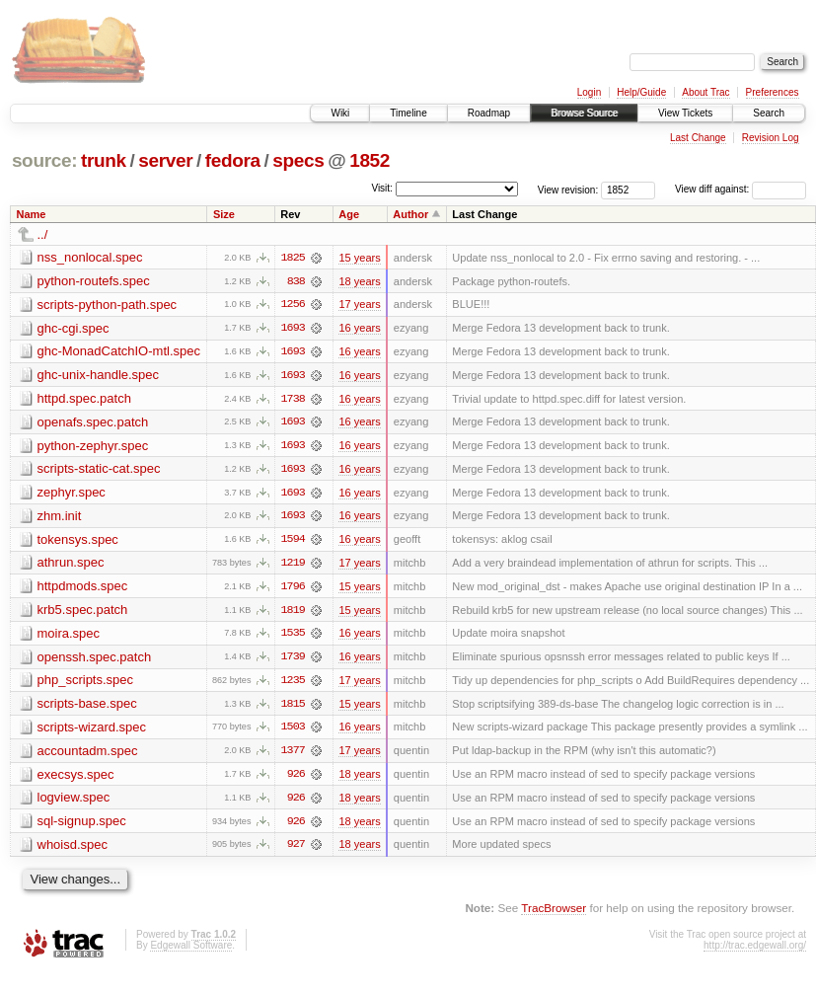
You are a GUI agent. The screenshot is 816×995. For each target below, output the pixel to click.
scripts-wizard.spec (92, 731)
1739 (293, 660)
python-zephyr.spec (93, 446)
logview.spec (74, 802)
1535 (293, 637)
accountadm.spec (87, 754)
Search (768, 113)
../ (42, 234)
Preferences (772, 92)
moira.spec (69, 636)
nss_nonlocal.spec (90, 257)
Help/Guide (641, 92)
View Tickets (685, 113)
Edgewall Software (191, 950)
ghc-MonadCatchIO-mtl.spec (118, 351)
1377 (293, 755)
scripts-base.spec (87, 707)
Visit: (382, 188)
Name (31, 214)
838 (296, 281)
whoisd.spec (73, 849)
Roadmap (489, 113)
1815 (293, 708)
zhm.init (59, 517)
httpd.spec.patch (84, 399)
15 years (359, 258)
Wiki (340, 113)
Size (224, 214)
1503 (293, 731)
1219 (293, 566)
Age (348, 214)
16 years (359, 329)
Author (410, 214)
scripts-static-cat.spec (99, 470)
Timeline (408, 113)
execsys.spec (75, 778)
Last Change (698, 137)
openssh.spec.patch (94, 659)
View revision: (568, 189)
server (165, 160)
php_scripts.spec (85, 683)
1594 (293, 542)
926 (296, 779)
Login (589, 92)
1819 (293, 613)
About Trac (705, 92)
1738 (293, 400)
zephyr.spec (71, 494)
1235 (293, 684)
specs (298, 160)
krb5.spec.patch (82, 612)
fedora (232, 160)
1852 (369, 160)
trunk (103, 160)
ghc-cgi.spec (73, 328)
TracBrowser (553, 913)
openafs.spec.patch (93, 423)
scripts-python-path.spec (107, 304)
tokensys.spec (77, 541)
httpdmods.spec (82, 588)
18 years (359, 281)
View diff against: (740, 189)
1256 (293, 305)
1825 (293, 258)
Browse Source (584, 113)
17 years (359, 305)
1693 (293, 329)
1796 (293, 589)
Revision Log (770, 137)
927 (296, 850)
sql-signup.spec (81, 825)
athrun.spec (71, 565)
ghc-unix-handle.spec (98, 375)
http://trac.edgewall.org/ (755, 950)
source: (44, 160)
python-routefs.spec (93, 280)
